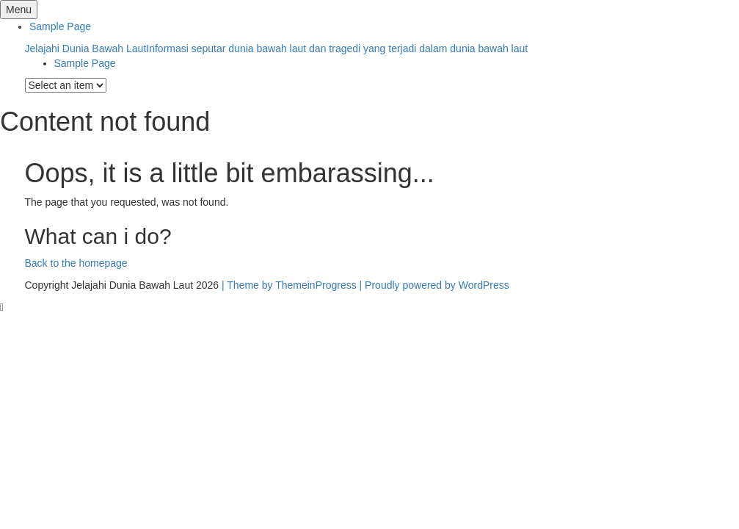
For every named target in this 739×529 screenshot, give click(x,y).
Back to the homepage (76, 263)
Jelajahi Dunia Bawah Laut (276, 48)
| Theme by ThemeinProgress (289, 285)
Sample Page (60, 26)
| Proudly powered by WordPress (434, 285)
